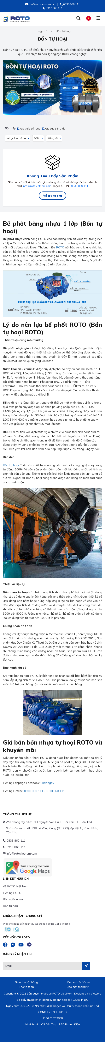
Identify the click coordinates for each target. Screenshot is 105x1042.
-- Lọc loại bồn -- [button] (16, 138)
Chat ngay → (49, 783)
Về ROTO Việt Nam (15, 886)
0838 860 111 (79, 186)
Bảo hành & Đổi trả (78, 982)
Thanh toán (26, 987)
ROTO (60, 247)
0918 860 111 (33, 791)
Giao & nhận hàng (26, 982)
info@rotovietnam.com (37, 186)
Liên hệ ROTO (12, 893)
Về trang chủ (52, 195)
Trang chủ (40, 31)
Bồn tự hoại (11, 465)
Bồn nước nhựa (13, 899)
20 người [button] (53, 138)
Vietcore (96, 993)
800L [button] (37, 138)
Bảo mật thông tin (78, 987)
